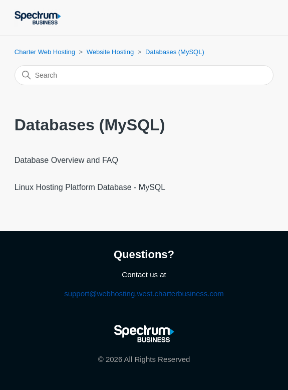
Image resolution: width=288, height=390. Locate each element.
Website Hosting (110, 52)
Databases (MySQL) (174, 52)
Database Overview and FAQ (66, 160)
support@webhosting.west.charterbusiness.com (144, 293)
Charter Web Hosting (45, 52)
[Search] (144, 75)
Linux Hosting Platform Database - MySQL (90, 187)
